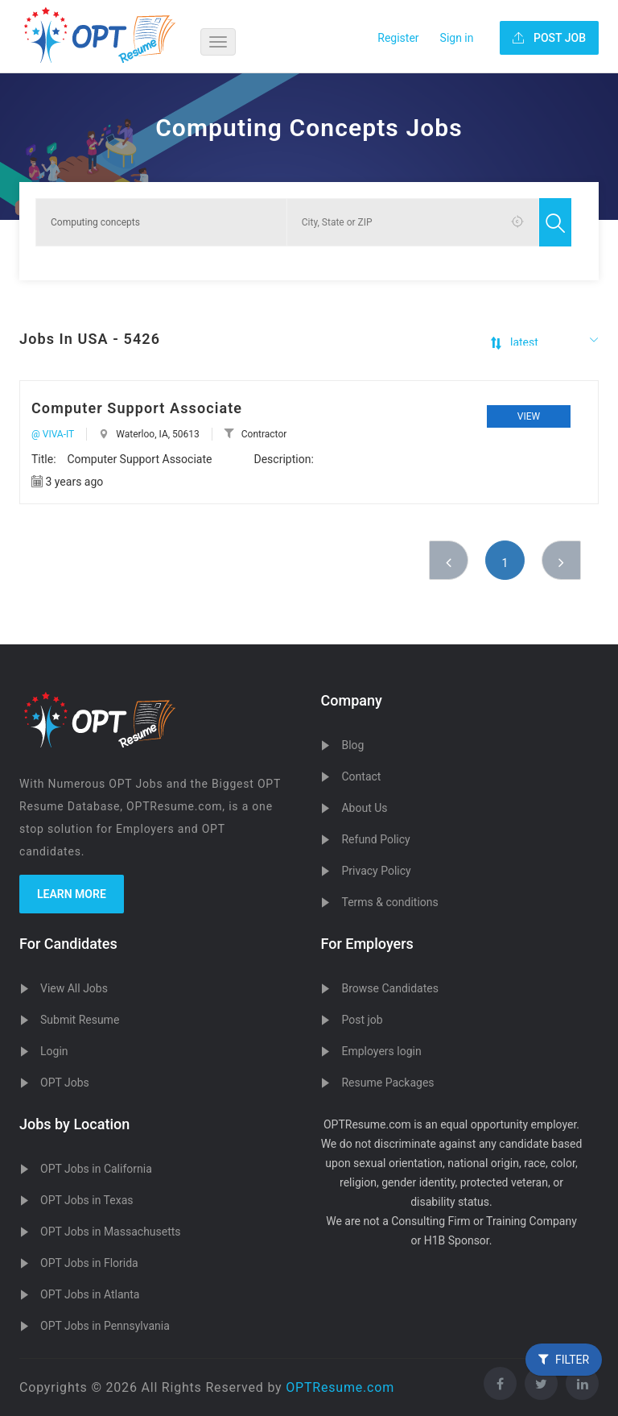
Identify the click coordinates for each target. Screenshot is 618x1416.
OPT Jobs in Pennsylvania (105, 1325)
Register (397, 37)
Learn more (71, 894)
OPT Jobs (64, 1082)
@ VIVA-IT (52, 434)
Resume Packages (387, 1082)
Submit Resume (79, 1019)
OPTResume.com (340, 1387)
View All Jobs (74, 988)
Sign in (457, 37)
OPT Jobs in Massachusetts (110, 1231)
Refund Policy (375, 839)
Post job (361, 1019)
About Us (364, 807)
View (528, 416)
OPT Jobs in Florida (89, 1263)
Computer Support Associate (136, 408)
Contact (361, 776)
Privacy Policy (375, 870)
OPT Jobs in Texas (87, 1200)
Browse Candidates (389, 988)
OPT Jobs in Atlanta (89, 1294)
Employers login (381, 1051)
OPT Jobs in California (96, 1168)
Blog (352, 745)
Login (54, 1051)
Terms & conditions (389, 902)
